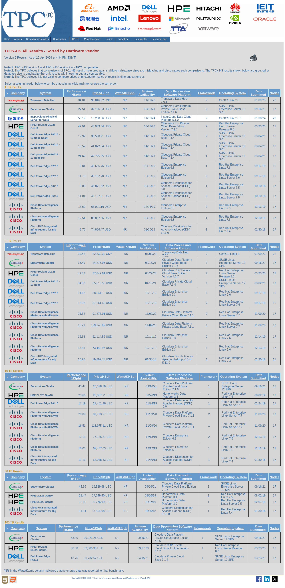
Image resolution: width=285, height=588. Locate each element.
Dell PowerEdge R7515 (44, 168)
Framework (206, 96)
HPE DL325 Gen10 (42, 397)
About (27, 41)
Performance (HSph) (76, 95)
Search (162, 40)
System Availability (146, 95)
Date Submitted (258, 95)
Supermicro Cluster (42, 111)
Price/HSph (101, 96)
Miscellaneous (137, 41)
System (45, 96)
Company (18, 96)
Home (9, 40)
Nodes (274, 96)
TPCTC (111, 40)
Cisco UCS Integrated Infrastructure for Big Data (44, 232)
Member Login (237, 40)
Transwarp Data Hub (43, 102)
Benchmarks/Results (55, 41)
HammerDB (209, 40)
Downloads (88, 41)
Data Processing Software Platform (177, 95)
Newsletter (184, 40)
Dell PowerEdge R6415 (44, 188)
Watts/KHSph (125, 96)
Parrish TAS (145, 581)
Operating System (232, 96)
